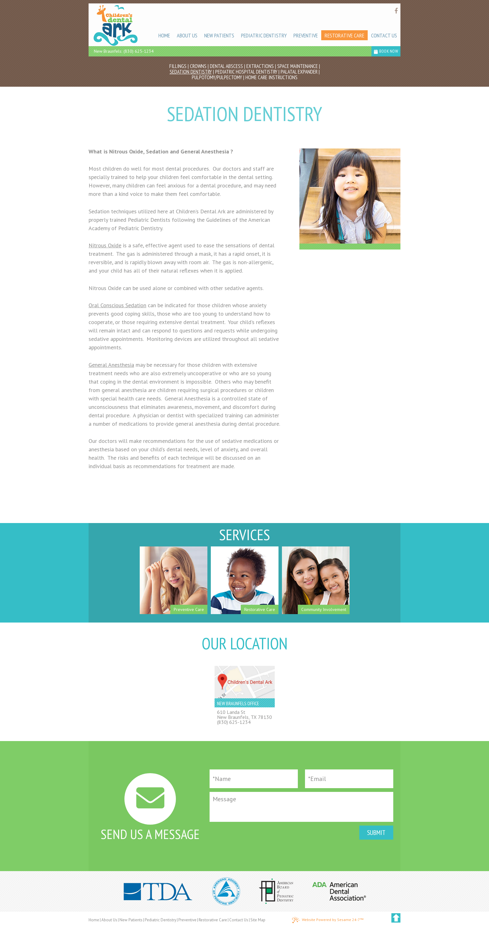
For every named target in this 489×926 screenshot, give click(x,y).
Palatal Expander (299, 72)
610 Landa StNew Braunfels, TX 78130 (244, 715)
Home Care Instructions (271, 77)
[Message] (301, 807)
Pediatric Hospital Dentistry (246, 72)
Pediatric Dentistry (160, 920)
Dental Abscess (226, 66)
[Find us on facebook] (396, 10)
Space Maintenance (297, 66)
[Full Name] (254, 778)
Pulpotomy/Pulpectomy (217, 77)
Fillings (177, 66)
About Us (109, 920)
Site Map (257, 920)
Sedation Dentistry (191, 72)
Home (94, 920)
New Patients (131, 920)
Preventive (187, 920)
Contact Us (238, 920)
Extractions (260, 66)
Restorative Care (213, 920)
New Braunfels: (108, 51)
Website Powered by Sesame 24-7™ (327, 920)
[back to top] (395, 918)
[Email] (349, 778)
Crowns (198, 66)
